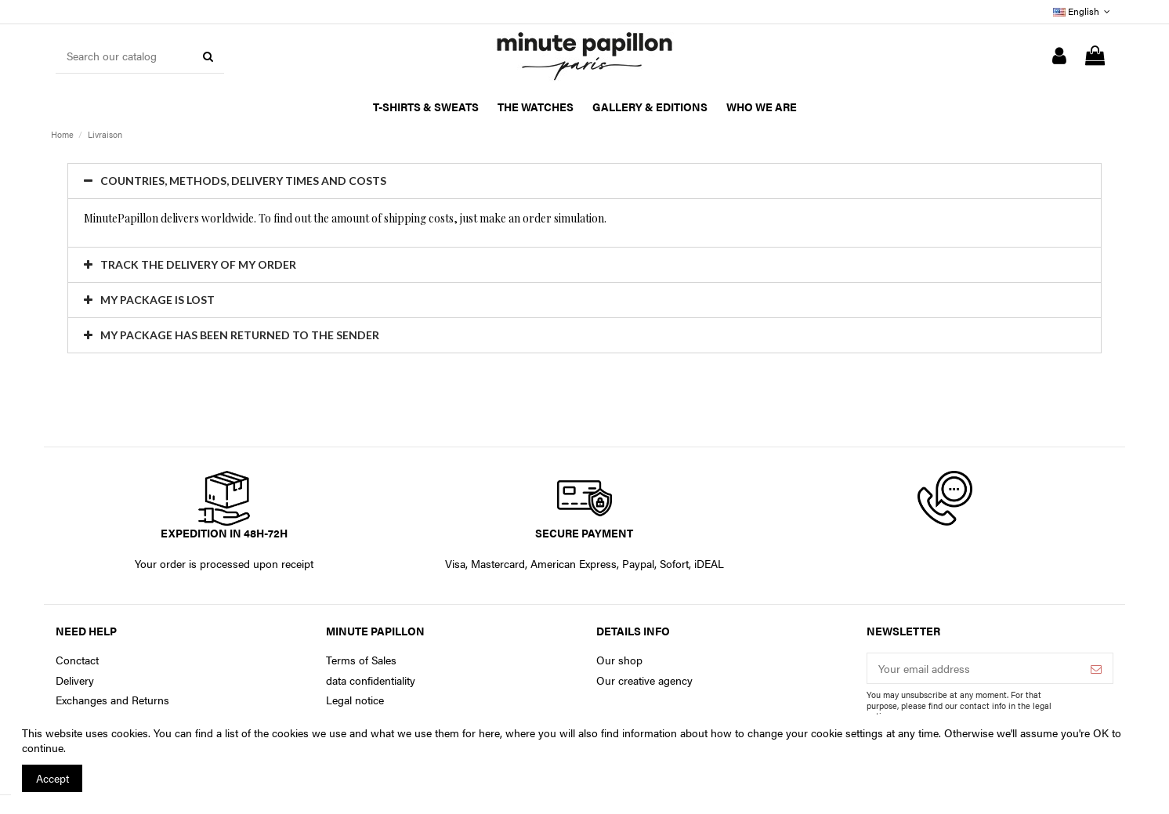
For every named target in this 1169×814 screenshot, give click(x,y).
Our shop (619, 660)
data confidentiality (370, 680)
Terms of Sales (361, 660)
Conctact (77, 660)
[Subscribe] (1096, 668)
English (1083, 11)
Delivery (75, 680)
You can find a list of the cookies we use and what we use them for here (327, 732)
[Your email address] (973, 668)
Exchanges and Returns (112, 700)
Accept (52, 778)
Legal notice (355, 700)
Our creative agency (644, 680)
